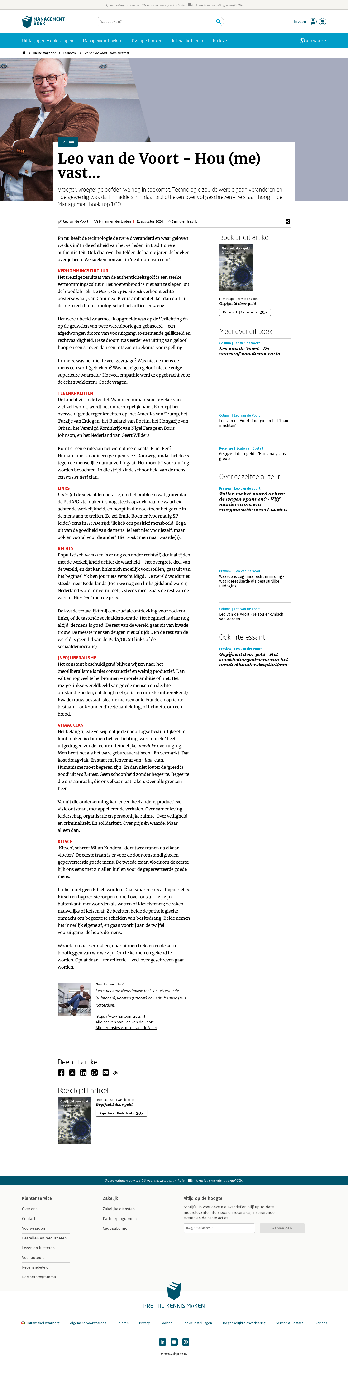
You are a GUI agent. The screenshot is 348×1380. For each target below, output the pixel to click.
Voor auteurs (33, 1257)
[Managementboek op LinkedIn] (162, 1342)
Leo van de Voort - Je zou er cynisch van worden (251, 616)
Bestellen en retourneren (44, 1238)
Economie (70, 53)
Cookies (166, 1323)
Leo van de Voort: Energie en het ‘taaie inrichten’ (254, 423)
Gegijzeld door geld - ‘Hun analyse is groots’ (252, 456)
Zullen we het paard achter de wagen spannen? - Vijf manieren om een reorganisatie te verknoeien (253, 501)
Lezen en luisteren (38, 1248)
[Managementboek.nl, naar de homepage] (43, 27)
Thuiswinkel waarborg (41, 1323)
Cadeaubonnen (116, 1228)
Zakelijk (110, 1198)
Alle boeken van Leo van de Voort (125, 1022)
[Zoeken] (155, 21)
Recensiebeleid (35, 1267)
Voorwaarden (33, 1228)
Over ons (30, 1209)
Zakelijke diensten (119, 1209)
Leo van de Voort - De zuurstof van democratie (249, 351)
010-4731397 (316, 41)
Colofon (123, 1323)
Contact (28, 1218)
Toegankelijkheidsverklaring (244, 1323)
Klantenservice (37, 1198)
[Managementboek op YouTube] (174, 1342)
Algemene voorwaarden (88, 1323)
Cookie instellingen (197, 1323)
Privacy (144, 1323)
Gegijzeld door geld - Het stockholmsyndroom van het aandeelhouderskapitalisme (254, 660)
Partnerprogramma (39, 1277)
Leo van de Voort (75, 221)
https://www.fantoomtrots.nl (120, 1016)
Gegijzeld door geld (237, 303)
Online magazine (44, 53)
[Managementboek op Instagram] (185, 1342)
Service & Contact (289, 1323)
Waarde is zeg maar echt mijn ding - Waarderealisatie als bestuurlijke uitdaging (252, 581)
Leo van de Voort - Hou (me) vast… (107, 53)
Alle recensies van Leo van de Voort (126, 1028)
